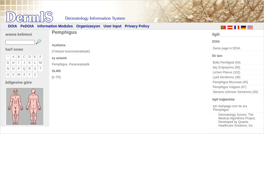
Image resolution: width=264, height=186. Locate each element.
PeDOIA (27, 26)
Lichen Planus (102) (226, 72)
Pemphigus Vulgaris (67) (229, 87)
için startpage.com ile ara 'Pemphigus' (230, 108)
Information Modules (55, 26)
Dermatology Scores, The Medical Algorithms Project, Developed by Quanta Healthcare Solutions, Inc (237, 120)
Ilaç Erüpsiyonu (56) (226, 67)
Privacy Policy (137, 26)
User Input (112, 26)
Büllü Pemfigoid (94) (227, 62)
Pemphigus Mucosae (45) (230, 82)
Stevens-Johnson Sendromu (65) (235, 92)
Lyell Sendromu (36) (227, 77)
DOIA (12, 26)
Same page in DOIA (226, 48)
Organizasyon (88, 26)
